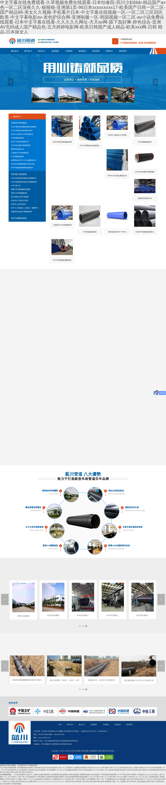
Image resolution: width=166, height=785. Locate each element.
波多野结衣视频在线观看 (55, 777)
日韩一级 (21, 777)
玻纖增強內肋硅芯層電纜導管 (21, 212)
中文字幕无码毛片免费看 (127, 774)
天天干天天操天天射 (96, 777)
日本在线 (85, 781)
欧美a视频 (142, 781)
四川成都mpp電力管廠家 (20, 197)
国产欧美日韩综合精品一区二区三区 (140, 779)
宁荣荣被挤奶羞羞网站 (109, 774)
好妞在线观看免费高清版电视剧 (76, 777)
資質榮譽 (55, 51)
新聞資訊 (82, 51)
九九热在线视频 (19, 774)
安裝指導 (96, 51)
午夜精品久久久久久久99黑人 (148, 774)
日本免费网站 (91, 779)
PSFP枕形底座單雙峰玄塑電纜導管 (23, 178)
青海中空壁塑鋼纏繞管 (19, 193)
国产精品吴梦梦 (160, 779)
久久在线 (11, 781)
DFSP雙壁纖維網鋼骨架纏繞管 (22, 168)
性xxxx (119, 777)
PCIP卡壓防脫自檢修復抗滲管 (22, 130)
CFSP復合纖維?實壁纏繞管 (21, 145)
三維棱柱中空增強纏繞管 (20, 153)
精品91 (68, 781)
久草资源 (67, 779)
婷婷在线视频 (74, 774)
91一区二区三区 (142, 777)
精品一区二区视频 (119, 781)
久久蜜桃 (19, 779)
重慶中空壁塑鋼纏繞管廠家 (20, 189)
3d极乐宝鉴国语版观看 (42, 774)
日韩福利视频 (16, 784)
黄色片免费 (10, 779)
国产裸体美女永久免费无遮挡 (26, 781)
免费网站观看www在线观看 (90, 774)
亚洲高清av (160, 781)
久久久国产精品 (111, 777)
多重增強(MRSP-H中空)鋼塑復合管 (23, 160)
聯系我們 (123, 51)
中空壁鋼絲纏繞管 (17, 138)
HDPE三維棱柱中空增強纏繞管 (22, 134)
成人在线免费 (5, 784)
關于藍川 (28, 51)
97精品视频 (40, 777)
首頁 (59, 724)
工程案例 (68, 51)
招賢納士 (109, 51)
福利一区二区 (28, 779)
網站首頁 (14, 51)
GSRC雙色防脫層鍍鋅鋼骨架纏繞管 (24, 127)
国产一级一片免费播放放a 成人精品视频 (111, 779)
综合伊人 (29, 774)
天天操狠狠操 (30, 777)
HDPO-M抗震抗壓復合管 (20, 142)
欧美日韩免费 (76, 781)
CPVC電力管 (15, 186)
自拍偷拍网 (38, 779)
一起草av (4, 781)
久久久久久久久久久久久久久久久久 (51, 781)
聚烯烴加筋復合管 (17, 149)
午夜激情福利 (154, 777)
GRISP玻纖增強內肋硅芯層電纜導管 (24, 182)
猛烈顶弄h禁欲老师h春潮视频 (101, 781)
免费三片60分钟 (129, 777)
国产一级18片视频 (78, 779)
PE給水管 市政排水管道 (19, 200)
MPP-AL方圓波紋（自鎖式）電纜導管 (24, 208)
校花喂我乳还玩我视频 (59, 774)
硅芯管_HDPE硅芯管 (18, 204)
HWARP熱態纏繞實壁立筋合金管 (23, 164)
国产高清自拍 (132, 781)
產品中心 (41, 51)
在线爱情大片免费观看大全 (54, 779)
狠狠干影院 (151, 781)
